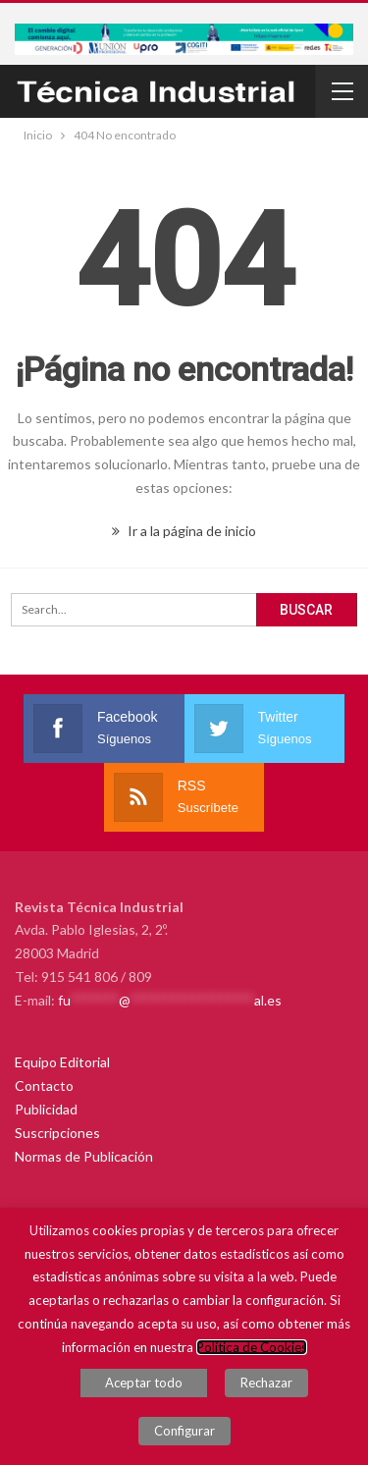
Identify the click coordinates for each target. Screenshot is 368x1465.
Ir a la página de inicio (184, 530)
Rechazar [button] (266, 1382)
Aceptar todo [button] (144, 1382)
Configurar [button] (184, 1430)
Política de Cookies (251, 1347)
